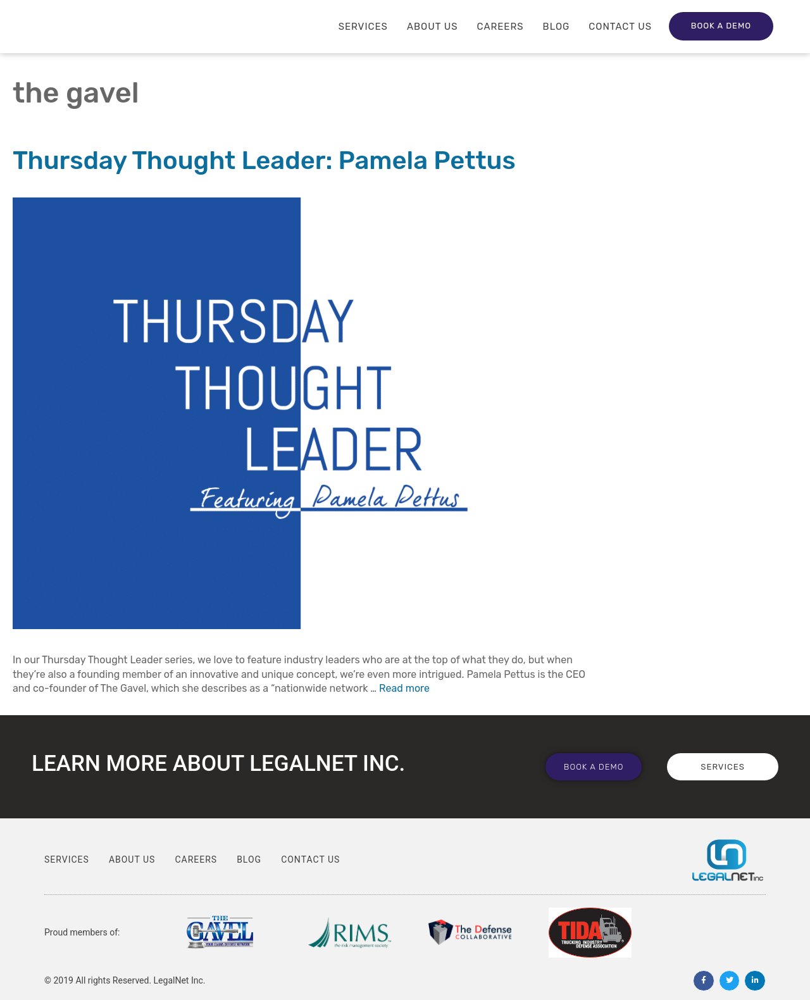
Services (363, 26)
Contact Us (620, 26)
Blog (556, 26)
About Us (432, 26)
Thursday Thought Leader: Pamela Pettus (264, 160)
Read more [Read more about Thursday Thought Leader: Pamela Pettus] (404, 688)
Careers (500, 26)
